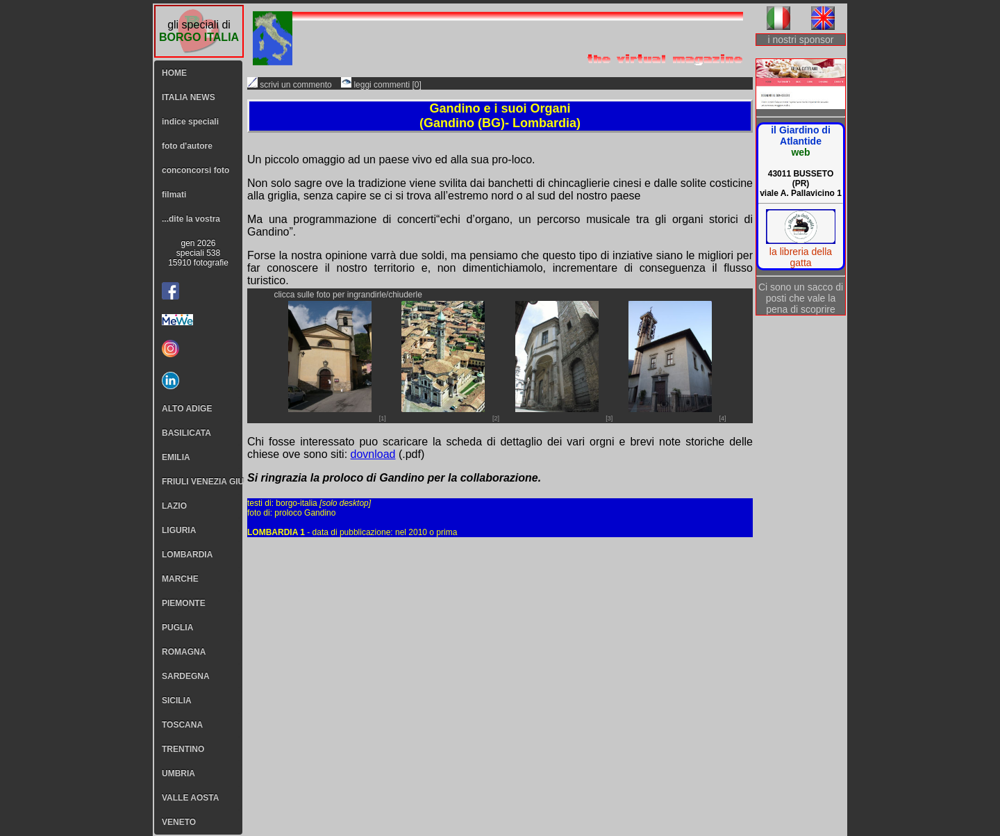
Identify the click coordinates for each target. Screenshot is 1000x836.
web (800, 152)
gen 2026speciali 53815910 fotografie (198, 253)
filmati (174, 194)
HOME (174, 73)
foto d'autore (187, 146)
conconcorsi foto (195, 170)
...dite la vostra (191, 219)
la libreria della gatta (800, 257)
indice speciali (190, 121)
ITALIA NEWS (188, 97)
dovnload (373, 454)
